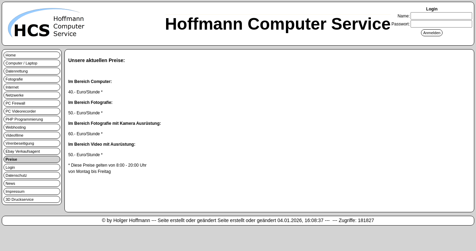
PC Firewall (15, 103)
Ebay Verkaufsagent (23, 151)
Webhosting (16, 127)
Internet (12, 87)
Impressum (15, 191)
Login (10, 167)
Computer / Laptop (21, 63)
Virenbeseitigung (20, 143)
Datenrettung (17, 71)
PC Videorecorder (21, 111)
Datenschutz (16, 175)
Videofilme (14, 135)
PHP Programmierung (24, 119)
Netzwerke (15, 95)
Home (11, 55)
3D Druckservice (20, 199)
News (10, 183)
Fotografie (14, 79)
